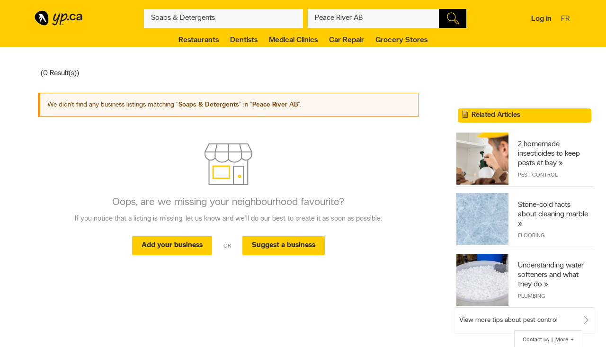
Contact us (536, 340)
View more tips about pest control (508, 320)
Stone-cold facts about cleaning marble (553, 209)
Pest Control (538, 175)
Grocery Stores (401, 40)
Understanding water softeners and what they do (551, 275)
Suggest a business (283, 245)
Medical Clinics (293, 40)
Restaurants (198, 40)
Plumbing (531, 296)
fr (566, 19)
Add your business (172, 245)
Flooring (531, 236)
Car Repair (346, 40)
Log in (541, 19)
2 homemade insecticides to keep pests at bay (549, 154)
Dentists (244, 40)
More (561, 340)
